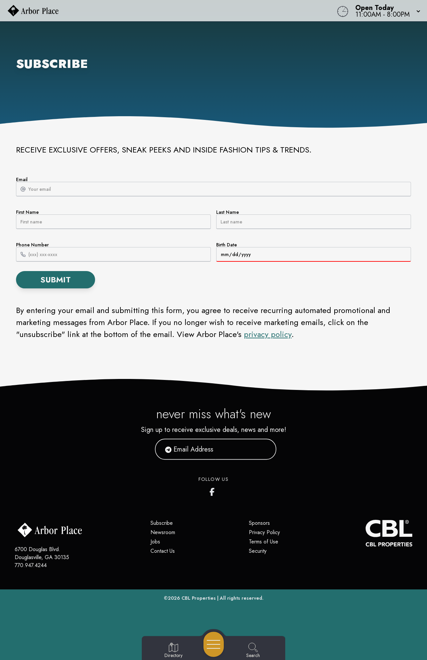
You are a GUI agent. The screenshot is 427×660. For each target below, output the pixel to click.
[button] (386, 11)
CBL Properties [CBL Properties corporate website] (198, 598)
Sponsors (259, 523)
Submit (55, 279)
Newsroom (162, 532)
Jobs (155, 541)
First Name (113, 219)
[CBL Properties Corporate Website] (365, 533)
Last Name (313, 219)
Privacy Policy (264, 532)
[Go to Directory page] (173, 651)
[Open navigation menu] (213, 644)
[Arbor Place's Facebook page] (213, 490)
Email (213, 186)
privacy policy (268, 334)
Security (258, 551)
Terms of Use (263, 541)
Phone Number (113, 252)
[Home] (161, 11)
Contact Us (162, 551)
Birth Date (313, 252)
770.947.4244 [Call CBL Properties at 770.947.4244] (31, 565)
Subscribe (161, 523)
